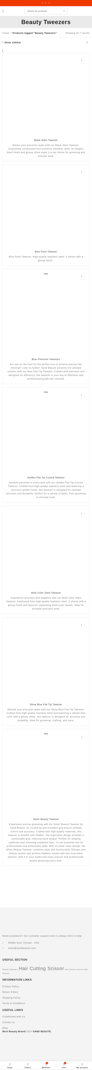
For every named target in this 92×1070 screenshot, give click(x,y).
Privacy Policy (10, 986)
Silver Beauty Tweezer (46, 819)
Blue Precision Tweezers (46, 359)
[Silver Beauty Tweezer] (46, 774)
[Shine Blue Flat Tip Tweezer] (46, 661)
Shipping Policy (11, 997)
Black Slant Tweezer (46, 140)
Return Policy (10, 992)
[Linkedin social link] (49, 3)
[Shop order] (87, 42)
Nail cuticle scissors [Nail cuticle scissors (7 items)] (74, 969)
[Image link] (34, 919)
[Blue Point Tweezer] (46, 208)
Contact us (8, 1022)
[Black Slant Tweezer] (46, 96)
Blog (5, 1028)
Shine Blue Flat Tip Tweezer (46, 704)
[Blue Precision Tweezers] (46, 314)
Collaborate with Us (13, 1016)
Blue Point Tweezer (46, 251)
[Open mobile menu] (3, 11)
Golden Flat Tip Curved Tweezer (46, 477)
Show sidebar (12, 42)
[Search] (46, 11)
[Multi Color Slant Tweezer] (46, 549)
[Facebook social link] (42, 3)
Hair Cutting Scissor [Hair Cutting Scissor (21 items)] (41, 968)
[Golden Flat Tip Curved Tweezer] (46, 433)
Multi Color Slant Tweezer (46, 592)
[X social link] (46, 3)
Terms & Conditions (13, 1003)
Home (5, 33)
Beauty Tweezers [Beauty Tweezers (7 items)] (10, 969)
